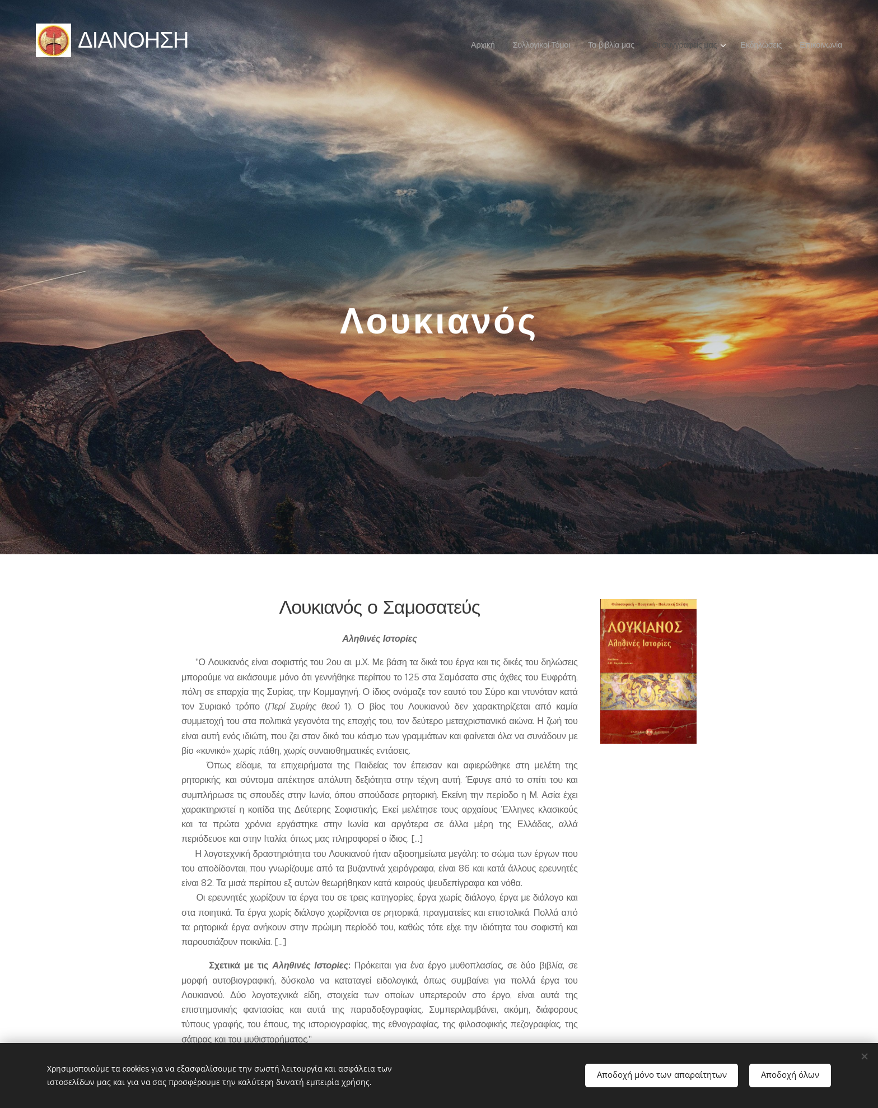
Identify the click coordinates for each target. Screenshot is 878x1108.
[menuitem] (484, 45)
